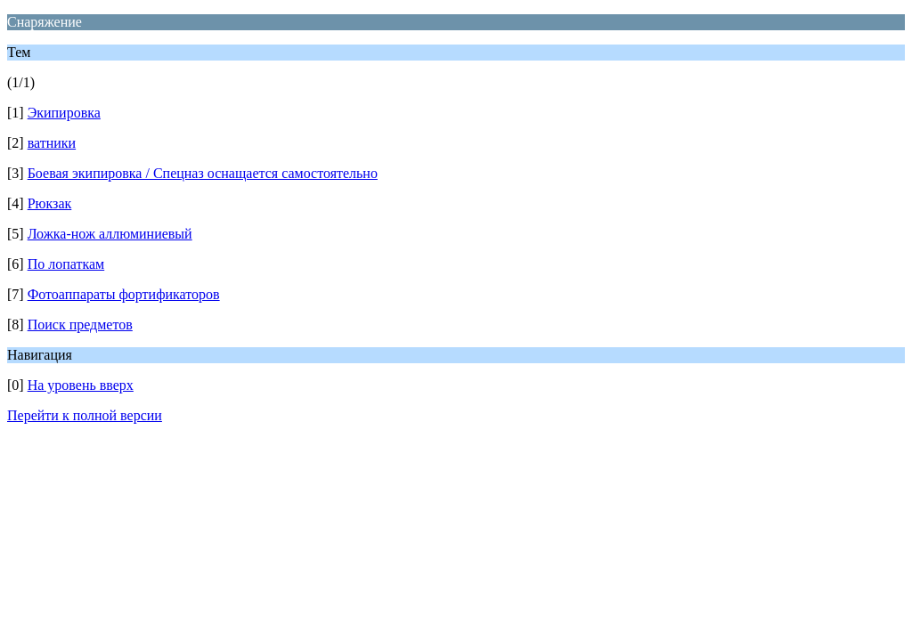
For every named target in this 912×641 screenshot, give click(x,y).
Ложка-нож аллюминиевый (110, 233)
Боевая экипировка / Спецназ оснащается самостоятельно (203, 173)
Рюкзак (50, 203)
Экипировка (64, 112)
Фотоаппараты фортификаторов (124, 294)
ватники (52, 142)
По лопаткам (66, 264)
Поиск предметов (80, 324)
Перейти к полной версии (84, 415)
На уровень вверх (81, 385)
